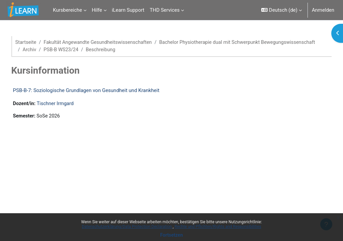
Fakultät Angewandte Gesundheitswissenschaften (112, 42)
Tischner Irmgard (69, 104)
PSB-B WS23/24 (241, 50)
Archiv (209, 50)
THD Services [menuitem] (165, 10)
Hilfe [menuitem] (97, 10)
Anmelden (323, 10)
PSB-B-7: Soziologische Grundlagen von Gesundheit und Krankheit (98, 91)
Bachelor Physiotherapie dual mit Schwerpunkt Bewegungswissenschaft (115, 50)
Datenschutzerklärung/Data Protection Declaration (127, 226)
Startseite (38, 42)
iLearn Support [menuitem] (128, 10)
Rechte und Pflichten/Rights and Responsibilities (218, 226)
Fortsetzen (171, 235)
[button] (281, 10)
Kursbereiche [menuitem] (67, 10)
